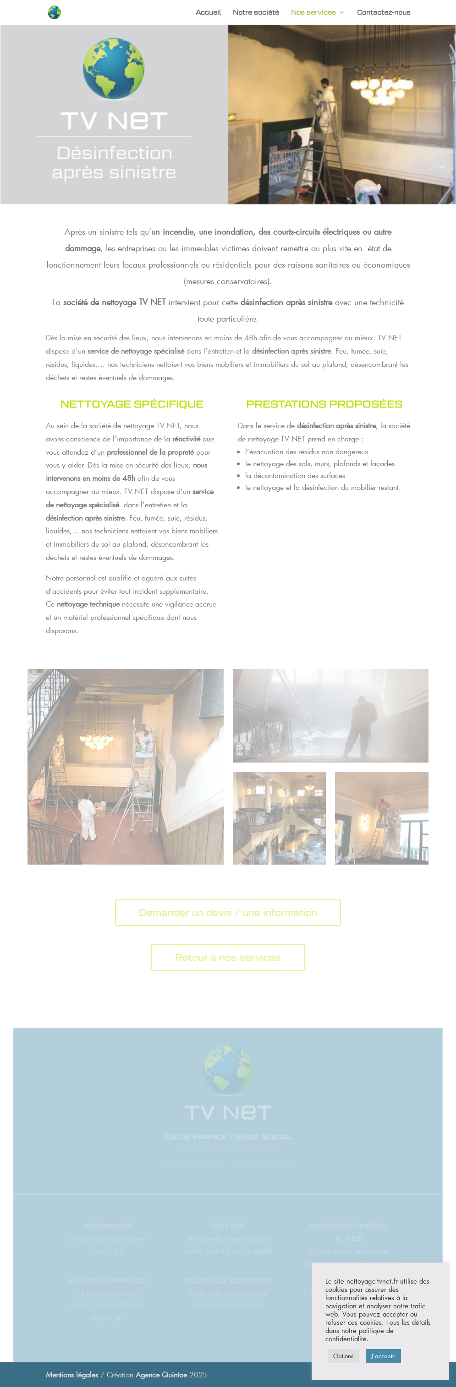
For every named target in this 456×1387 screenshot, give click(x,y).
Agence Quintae (162, 1374)
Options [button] (343, 1356)
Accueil (208, 12)
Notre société (256, 12)
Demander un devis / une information (228, 912)
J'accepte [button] (383, 1356)
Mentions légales (72, 1374)
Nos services (313, 12)
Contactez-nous (384, 12)
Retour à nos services (228, 957)
